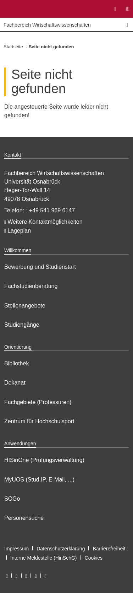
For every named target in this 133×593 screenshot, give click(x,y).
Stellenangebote (24, 306)
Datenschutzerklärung (61, 548)
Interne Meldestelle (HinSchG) (43, 558)
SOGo (12, 499)
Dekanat (15, 383)
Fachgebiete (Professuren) (37, 402)
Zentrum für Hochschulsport (39, 421)
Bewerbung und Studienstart (40, 267)
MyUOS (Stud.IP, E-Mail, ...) (39, 480)
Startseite (13, 46)
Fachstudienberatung (30, 286)
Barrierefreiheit (109, 548)
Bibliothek (16, 363)
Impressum (16, 548)
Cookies (94, 558)
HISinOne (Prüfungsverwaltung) (44, 460)
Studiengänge (21, 325)
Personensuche (24, 518)
